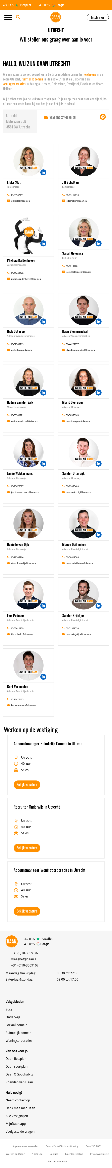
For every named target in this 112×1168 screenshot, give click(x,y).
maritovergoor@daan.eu (78, 421)
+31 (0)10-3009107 (25, 953)
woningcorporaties (14, 83)
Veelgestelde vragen (20, 1131)
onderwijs (90, 74)
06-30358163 (72, 415)
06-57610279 (17, 628)
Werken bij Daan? (15, 1154)
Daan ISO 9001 (94, 1146)
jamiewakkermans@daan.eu (25, 492)
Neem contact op (18, 1100)
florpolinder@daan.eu (22, 634)
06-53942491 (17, 195)
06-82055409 (72, 486)
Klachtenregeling (74, 1154)
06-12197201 (72, 266)
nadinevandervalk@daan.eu (24, 421)
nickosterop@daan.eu (21, 350)
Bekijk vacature (27, 784)
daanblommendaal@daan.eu (80, 350)
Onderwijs (13, 1017)
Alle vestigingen (17, 1116)
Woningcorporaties (19, 1041)
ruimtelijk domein (32, 79)
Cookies (54, 1154)
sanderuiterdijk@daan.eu (78, 492)
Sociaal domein (16, 1025)
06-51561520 (72, 628)
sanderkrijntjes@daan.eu (78, 634)
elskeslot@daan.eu (20, 201)
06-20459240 (17, 273)
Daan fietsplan (16, 1059)
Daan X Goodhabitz (19, 1074)
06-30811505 (72, 557)
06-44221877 (72, 344)
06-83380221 (17, 415)
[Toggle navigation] (9, 17)
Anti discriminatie (57, 1161)
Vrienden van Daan (19, 1082)
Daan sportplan (16, 1066)
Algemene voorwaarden (25, 1146)
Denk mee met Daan (20, 1108)
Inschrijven (98, 17)
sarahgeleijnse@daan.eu (78, 272)
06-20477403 (17, 699)
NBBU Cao (37, 1154)
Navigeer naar (103, 117)
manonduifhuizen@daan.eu (79, 563)
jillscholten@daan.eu (76, 201)
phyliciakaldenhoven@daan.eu (26, 279)
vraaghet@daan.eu (63, 117)
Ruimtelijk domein (18, 1033)
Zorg (9, 1009)
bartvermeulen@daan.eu (23, 705)
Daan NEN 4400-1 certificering (62, 1146)
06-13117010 (72, 195)
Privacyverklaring (99, 1154)
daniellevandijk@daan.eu (23, 563)
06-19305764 (17, 557)
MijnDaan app (16, 1124)
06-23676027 (17, 486)
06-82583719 (17, 344)
